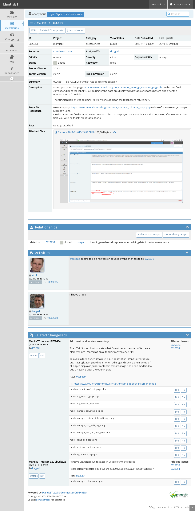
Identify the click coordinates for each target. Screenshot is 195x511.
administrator (43, 499)
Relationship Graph (149, 234)
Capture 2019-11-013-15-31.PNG (76, 132)
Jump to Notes (75, 30)
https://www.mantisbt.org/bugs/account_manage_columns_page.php (123, 87)
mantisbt (158, 4)
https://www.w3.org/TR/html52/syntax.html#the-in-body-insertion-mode (115, 383)
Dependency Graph (176, 234)
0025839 (50, 242)
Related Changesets (51, 30)
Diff (42, 355)
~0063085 (52, 282)
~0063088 (52, 317)
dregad (114, 51)
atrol (34, 275)
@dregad (75, 258)
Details (34, 355)
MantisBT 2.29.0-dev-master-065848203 (64, 492)
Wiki (33, 30)
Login (51, 14)
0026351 (175, 348)
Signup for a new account (69, 14)
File (183, 390)
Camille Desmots (63, 51)
